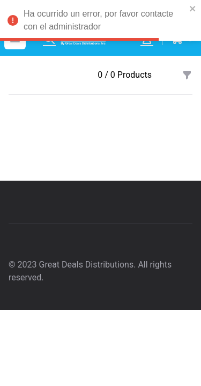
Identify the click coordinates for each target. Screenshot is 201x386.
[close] (193, 8)
